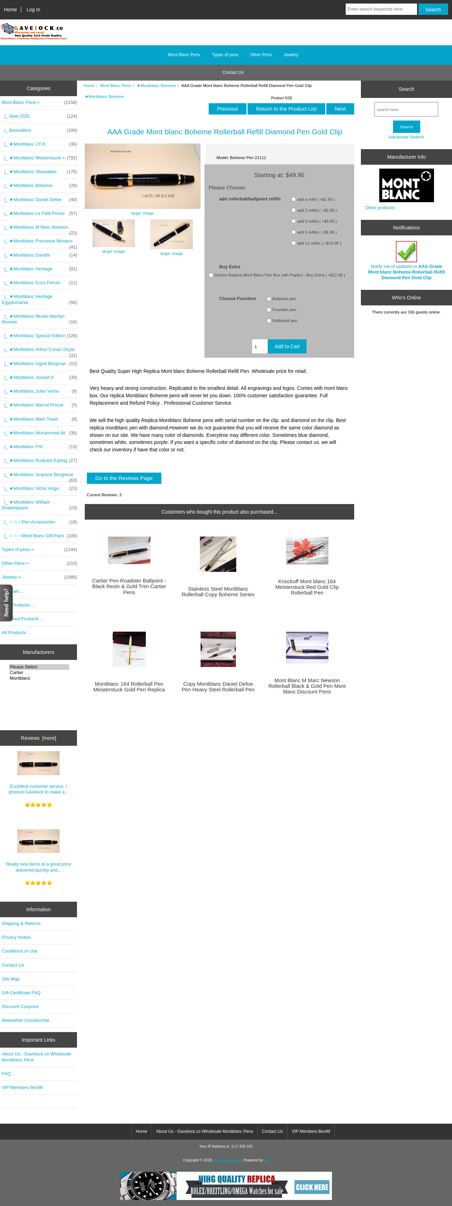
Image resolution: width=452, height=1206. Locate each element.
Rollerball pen (284, 320)
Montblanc (39, 678)
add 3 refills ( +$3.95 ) (317, 221)
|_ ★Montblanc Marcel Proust (39, 405)
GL (266, 1160)
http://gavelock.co (227, 1160)
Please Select (39, 667)
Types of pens (225, 54)
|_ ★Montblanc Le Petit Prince (39, 213)
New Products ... (18, 605)
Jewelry (291, 54)
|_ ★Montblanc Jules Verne (39, 391)
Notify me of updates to (406, 261)
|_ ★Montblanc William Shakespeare (39, 505)
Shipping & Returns (21, 923)
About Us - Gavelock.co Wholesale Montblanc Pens (36, 1056)
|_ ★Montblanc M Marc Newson (39, 229)
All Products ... (16, 632)
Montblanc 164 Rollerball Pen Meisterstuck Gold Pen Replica (129, 686)
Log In (33, 9)
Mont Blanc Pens (115, 85)
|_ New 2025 (39, 116)
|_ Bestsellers (39, 130)
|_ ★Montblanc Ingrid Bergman (39, 364)
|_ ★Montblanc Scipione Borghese (39, 476)
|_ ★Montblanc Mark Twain (39, 419)
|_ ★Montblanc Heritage (39, 269)
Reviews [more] (38, 738)
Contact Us (232, 72)
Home (10, 9)
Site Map (10, 979)
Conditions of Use (19, 951)
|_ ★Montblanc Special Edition (39, 336)
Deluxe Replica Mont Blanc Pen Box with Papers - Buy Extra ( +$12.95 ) (279, 275)
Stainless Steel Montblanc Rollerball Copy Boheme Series (218, 591)
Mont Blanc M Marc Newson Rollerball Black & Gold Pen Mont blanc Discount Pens (307, 686)
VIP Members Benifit (22, 1087)
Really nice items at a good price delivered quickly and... (38, 851)
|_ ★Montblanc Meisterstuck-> (39, 158)
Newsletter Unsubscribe (25, 1020)
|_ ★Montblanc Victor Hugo (39, 488)
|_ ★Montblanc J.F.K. (39, 144)
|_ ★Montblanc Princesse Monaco (39, 242)
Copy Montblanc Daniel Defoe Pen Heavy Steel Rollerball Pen (218, 686)
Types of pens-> (39, 549)
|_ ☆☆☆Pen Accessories (39, 522)
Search (406, 89)
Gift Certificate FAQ (21, 992)
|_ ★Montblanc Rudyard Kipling (39, 460)
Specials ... (13, 591)
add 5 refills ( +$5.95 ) (317, 232)
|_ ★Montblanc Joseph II (39, 377)
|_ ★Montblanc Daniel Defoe (39, 200)
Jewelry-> (39, 577)
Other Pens (261, 54)
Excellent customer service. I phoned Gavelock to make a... (39, 773)
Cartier (39, 672)
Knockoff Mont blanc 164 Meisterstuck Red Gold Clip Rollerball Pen (307, 587)
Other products (380, 207)
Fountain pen (284, 310)
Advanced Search (406, 137)
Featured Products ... (23, 618)
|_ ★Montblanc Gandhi (39, 255)
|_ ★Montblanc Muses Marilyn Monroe (39, 319)
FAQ (6, 1073)
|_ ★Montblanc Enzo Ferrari (39, 283)
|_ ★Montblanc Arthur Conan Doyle (39, 351)
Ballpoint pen (284, 299)
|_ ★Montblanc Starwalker (39, 172)
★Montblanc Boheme (156, 85)
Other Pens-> (39, 563)
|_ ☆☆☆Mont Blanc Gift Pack (39, 536)
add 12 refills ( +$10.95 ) (319, 243)
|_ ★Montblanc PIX (39, 447)
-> (39, 102)
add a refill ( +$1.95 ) (316, 199)
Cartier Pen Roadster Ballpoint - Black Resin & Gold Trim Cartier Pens (129, 586)
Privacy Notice (16, 937)
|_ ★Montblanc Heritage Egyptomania (39, 299)
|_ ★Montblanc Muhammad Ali (39, 433)
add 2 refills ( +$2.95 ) (317, 210)
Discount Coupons (20, 1006)
